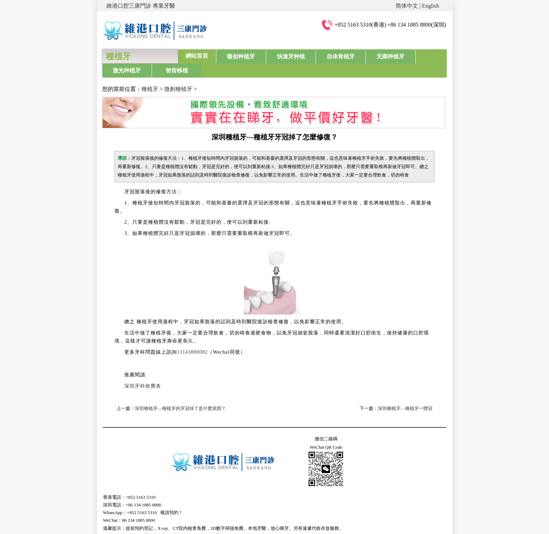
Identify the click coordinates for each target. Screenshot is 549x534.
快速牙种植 (273, 56)
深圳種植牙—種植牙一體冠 (405, 394)
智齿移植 (426, 56)
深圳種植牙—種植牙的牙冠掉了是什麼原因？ (180, 394)
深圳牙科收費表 (142, 371)
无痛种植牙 (350, 56)
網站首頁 (197, 56)
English (430, 6)
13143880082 (192, 337)
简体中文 (407, 6)
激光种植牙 (388, 56)
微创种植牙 (235, 56)
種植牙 (149, 75)
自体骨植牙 (312, 56)
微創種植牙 (178, 75)
